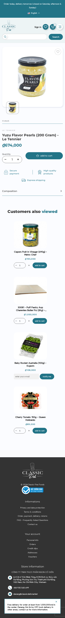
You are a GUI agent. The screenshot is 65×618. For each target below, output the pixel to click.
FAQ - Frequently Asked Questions (32, 520)
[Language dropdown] (34, 13)
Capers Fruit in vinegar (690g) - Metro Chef (30, 253)
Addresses (32, 552)
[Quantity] (12, 159)
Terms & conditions (32, 512)
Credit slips (32, 548)
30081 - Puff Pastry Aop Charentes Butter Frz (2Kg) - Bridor (30, 309)
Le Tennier (8, 130)
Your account (32, 534)
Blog (26, 14)
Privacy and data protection (32, 507)
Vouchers (32, 556)
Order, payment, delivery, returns (32, 516)
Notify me (47, 376)
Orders (32, 544)
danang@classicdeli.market (25, 594)
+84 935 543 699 (21, 587)
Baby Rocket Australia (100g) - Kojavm (30, 364)
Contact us (32, 524)
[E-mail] (26, 376)
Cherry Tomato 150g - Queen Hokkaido (30, 418)
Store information (32, 566)
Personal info (32, 540)
